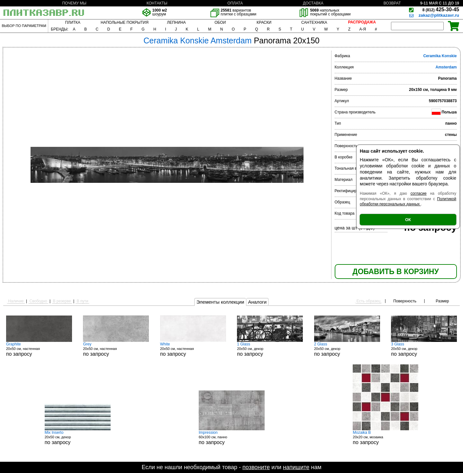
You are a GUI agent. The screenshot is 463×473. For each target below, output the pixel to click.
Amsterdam (446, 67)
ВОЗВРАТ (392, 3)
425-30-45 (440, 9)
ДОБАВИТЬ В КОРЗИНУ (395, 271)
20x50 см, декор (270, 349)
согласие (419, 193)
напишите (296, 467)
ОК (408, 219)
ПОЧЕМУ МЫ (74, 3)
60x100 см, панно (232, 437)
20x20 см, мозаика (385, 437)
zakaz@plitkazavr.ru (439, 15)
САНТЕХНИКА (314, 22)
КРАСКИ (264, 22)
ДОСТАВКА (313, 3)
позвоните (256, 467)
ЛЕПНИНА (176, 22)
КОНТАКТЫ (157, 3)
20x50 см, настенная (39, 349)
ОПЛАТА (235, 3)
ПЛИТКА (72, 22)
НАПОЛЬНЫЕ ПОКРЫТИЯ (125, 22)
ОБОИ (220, 22)
